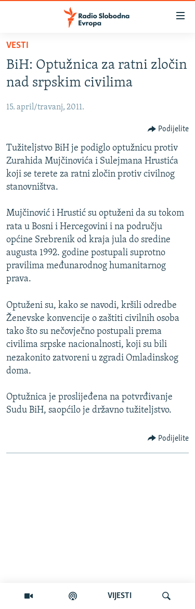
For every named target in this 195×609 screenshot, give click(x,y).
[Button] (168, 129)
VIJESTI (120, 596)
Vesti (17, 46)
